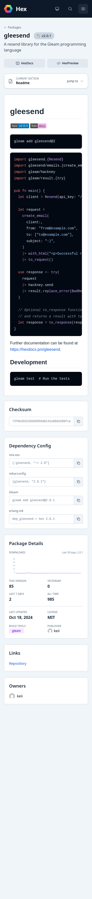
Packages (12, 27)
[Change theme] (57, 9)
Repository (17, 663)
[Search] (70, 9)
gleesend (17, 35)
